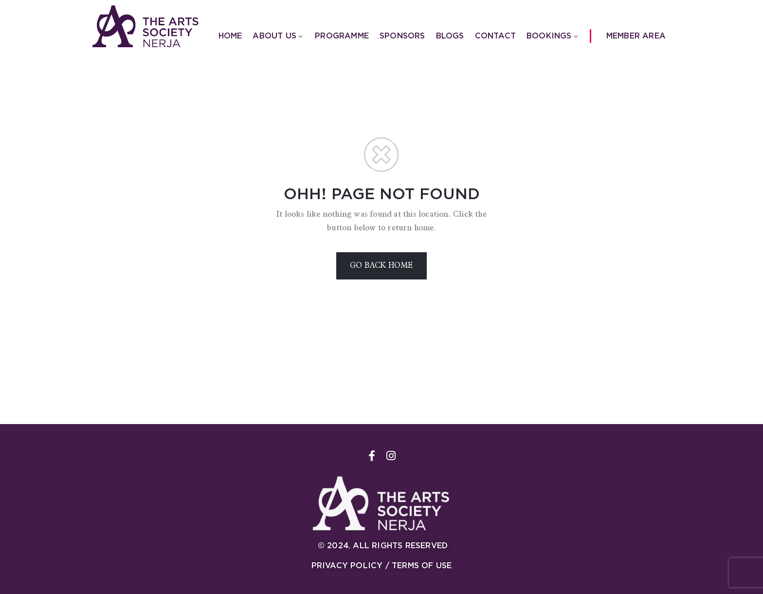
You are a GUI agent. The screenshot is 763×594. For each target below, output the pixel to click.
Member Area (636, 35)
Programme (342, 35)
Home (230, 35)
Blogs (450, 35)
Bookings (553, 35)
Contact (495, 35)
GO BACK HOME (381, 266)
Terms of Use (422, 565)
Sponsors (402, 35)
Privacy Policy (347, 565)
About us (278, 35)
